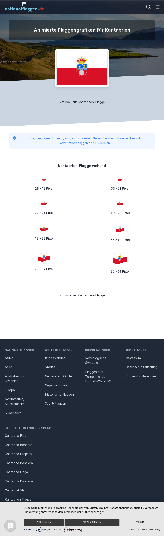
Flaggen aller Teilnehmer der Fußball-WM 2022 (98, 376)
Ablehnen (43, 522)
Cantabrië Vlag (15, 490)
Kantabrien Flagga (18, 499)
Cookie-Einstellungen (140, 376)
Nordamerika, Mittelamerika (15, 401)
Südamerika (13, 413)
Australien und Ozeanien (15, 378)
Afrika (9, 358)
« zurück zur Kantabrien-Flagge (82, 102)
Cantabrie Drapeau (18, 454)
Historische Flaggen (59, 394)
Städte (50, 367)
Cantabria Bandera (18, 445)
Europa (10, 390)
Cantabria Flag (15, 436)
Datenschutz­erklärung (141, 367)
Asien (9, 367)
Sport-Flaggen (55, 403)
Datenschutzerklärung (150, 529)
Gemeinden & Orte (58, 376)
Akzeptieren (91, 522)
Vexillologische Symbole (95, 360)
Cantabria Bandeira (19, 481)
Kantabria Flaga (16, 472)
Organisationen (56, 385)
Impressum (133, 358)
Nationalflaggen (19, 350)
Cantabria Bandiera (19, 463)
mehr (140, 522)
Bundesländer (55, 358)
